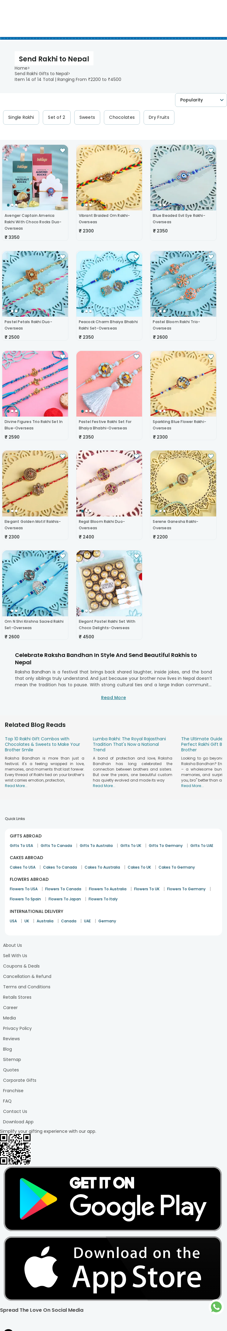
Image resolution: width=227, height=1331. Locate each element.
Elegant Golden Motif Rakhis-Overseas (33, 525)
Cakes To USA (22, 867)
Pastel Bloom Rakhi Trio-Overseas (176, 325)
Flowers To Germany (186, 889)
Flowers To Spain (25, 899)
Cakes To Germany (177, 867)
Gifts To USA (21, 845)
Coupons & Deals (21, 966)
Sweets (87, 117)
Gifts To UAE (201, 845)
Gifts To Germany (166, 845)
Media (9, 1018)
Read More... (16, 785)
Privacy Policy (17, 1028)
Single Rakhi (21, 117)
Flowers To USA (24, 889)
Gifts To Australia (96, 845)
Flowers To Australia (107, 889)
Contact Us (15, 1111)
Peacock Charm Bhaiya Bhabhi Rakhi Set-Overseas (108, 325)
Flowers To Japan (65, 899)
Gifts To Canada (56, 845)
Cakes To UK (139, 867)
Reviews (11, 1039)
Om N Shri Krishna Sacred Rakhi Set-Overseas (34, 624)
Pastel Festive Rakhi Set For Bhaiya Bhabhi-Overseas (105, 425)
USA (13, 921)
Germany (107, 921)
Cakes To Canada (60, 867)
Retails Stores (17, 997)
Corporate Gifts (19, 1080)
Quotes (11, 1070)
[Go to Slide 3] (16, 205)
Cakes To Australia (102, 867)
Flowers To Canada (63, 889)
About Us (12, 945)
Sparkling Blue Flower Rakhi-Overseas (179, 425)
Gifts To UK (130, 845)
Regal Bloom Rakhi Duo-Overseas (102, 525)
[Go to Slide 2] (12, 205)
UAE (87, 921)
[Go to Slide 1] (8, 205)
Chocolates (122, 117)
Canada (68, 921)
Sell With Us (15, 956)
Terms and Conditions (26, 987)
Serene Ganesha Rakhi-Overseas (175, 525)
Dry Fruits (159, 117)
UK (26, 921)
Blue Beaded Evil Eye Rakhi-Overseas (179, 218)
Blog (7, 1049)
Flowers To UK (146, 889)
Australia (45, 921)
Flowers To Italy (103, 899)
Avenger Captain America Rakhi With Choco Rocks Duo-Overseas (33, 222)
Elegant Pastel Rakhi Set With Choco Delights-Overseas (107, 624)
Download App (18, 1122)
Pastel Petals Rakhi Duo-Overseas (28, 325)
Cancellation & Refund (27, 976)
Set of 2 (56, 117)
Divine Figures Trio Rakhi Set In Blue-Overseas (34, 425)
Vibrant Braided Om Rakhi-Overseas (104, 218)
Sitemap (12, 1059)
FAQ (7, 1101)
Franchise (13, 1091)
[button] (35, 178)
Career (10, 1008)
